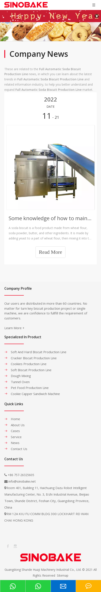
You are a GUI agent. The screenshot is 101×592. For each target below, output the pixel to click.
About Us (18, 422)
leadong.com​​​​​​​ (60, 579)
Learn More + (14, 325)
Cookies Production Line (28, 361)
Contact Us (19, 446)
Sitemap (62, 573)
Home (15, 416)
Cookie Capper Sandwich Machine (35, 391)
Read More (50, 249)
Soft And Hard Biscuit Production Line (38, 349)
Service (16, 434)
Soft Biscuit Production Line (31, 367)
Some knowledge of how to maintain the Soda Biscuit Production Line (50, 215)
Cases (15, 428)
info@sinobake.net (22, 478)
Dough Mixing (21, 373)
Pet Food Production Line (30, 385)
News (15, 440)
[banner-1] (50, 28)
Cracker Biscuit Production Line (34, 355)
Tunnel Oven (20, 379)
